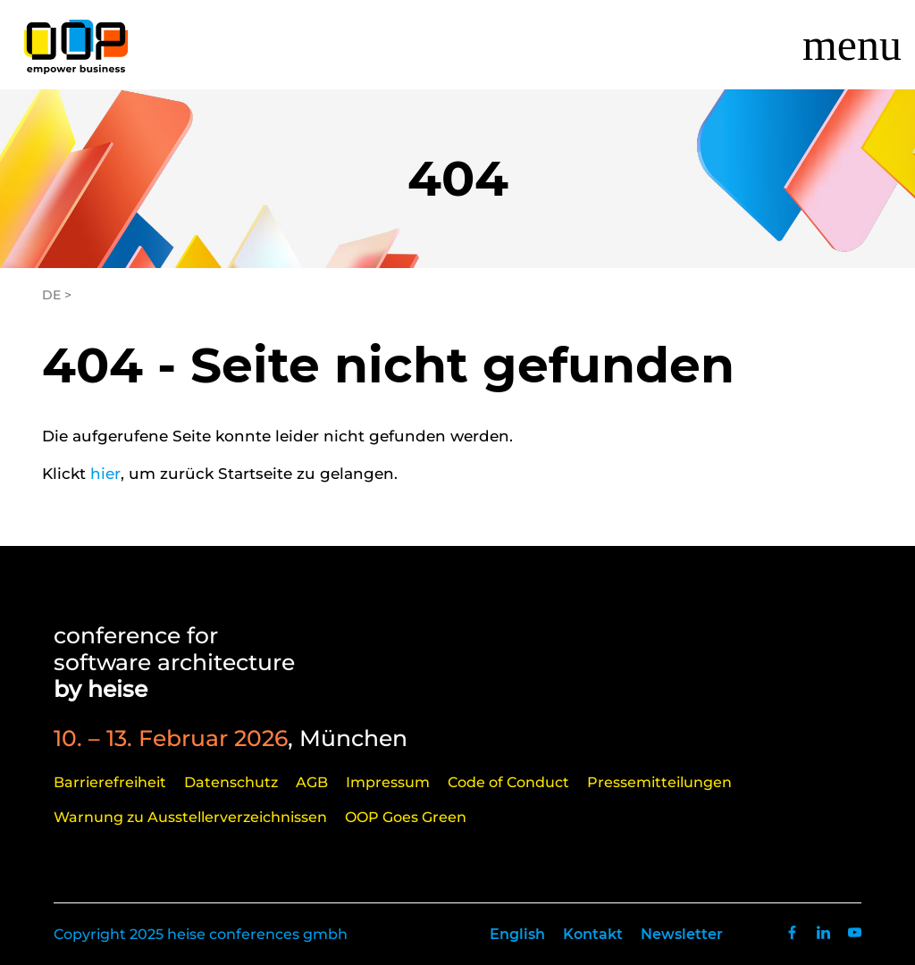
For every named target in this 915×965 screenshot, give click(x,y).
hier (105, 473)
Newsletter (682, 934)
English (517, 934)
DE (51, 295)
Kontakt (593, 934)
